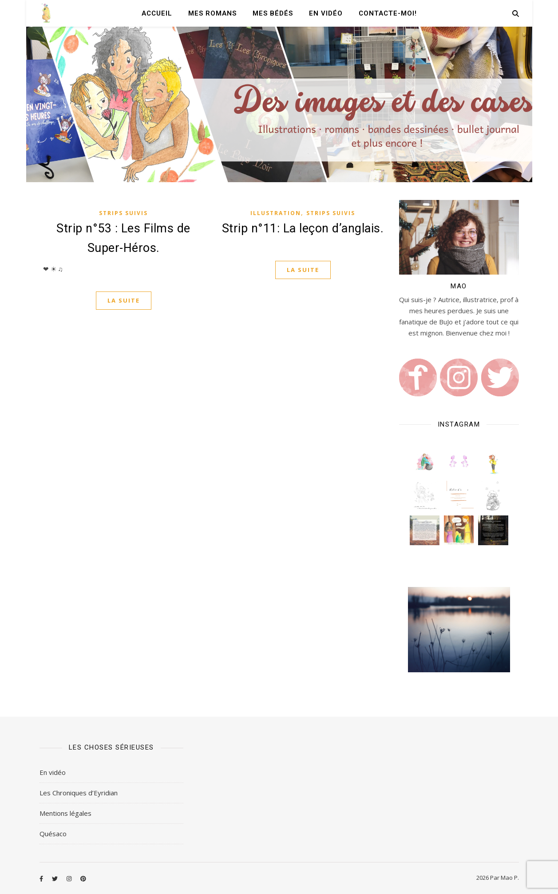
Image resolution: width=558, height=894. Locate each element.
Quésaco (53, 833)
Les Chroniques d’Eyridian (79, 792)
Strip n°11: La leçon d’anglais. (303, 228)
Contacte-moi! (388, 13)
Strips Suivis (123, 213)
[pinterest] (83, 878)
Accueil (157, 13)
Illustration (275, 213)
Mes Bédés (273, 13)
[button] (424, 461)
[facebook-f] (42, 878)
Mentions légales (65, 813)
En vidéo (326, 13)
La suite (123, 300)
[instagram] (70, 878)
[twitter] (55, 878)
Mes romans (212, 13)
